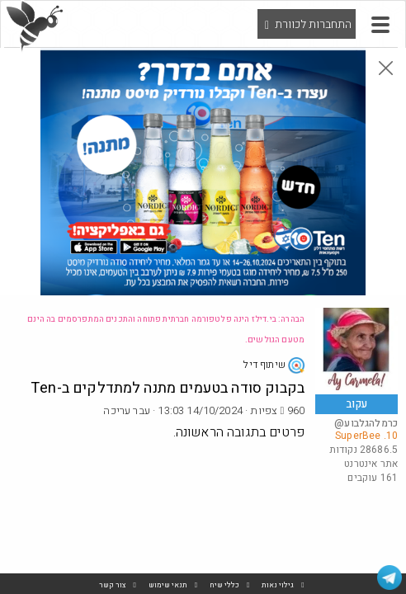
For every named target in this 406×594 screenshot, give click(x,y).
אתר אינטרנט (371, 463)
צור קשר (112, 585)
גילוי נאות (278, 585)
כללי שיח (224, 585)
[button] (380, 24)
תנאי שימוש (168, 585)
